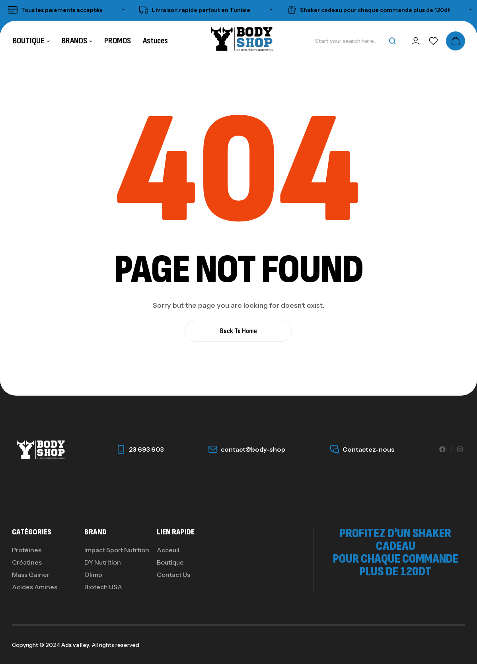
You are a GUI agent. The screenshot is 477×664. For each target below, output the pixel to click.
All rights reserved (115, 644)
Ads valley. (76, 644)
